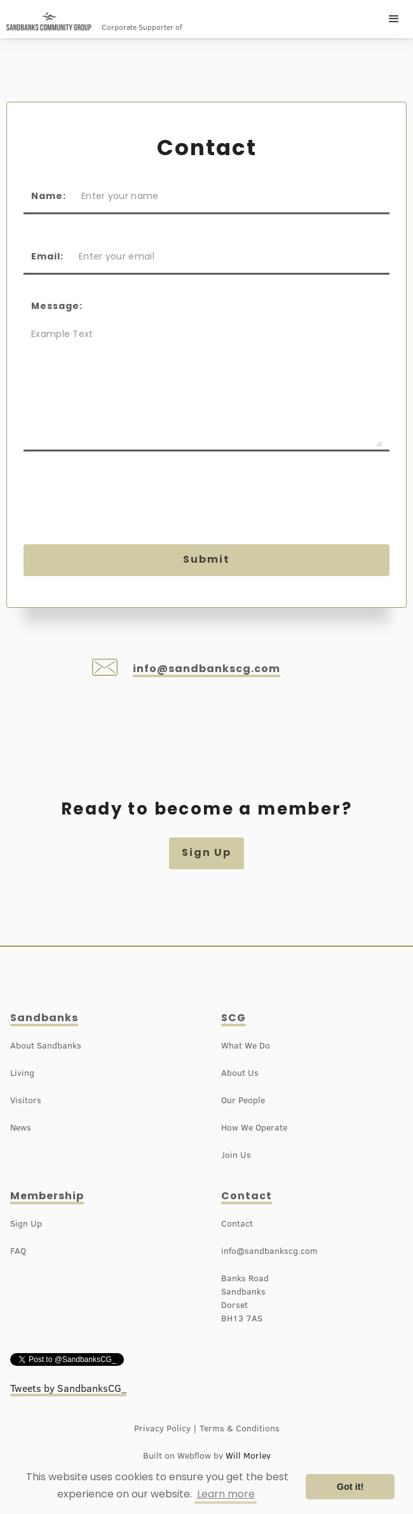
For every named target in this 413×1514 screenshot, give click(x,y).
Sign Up (206, 852)
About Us (240, 1072)
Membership (47, 1195)
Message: (57, 306)
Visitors (25, 1100)
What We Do (245, 1045)
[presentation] (120, 501)
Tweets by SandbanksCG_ (68, 1388)
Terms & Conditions (240, 1428)
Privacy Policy (162, 1428)
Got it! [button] (350, 1487)
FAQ (18, 1250)
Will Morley (248, 1455)
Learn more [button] (226, 1494)
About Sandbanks (45, 1045)
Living (22, 1072)
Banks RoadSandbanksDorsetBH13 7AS (245, 1298)
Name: (48, 196)
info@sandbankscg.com (206, 668)
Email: (47, 256)
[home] (48, 21)
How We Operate (254, 1127)
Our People (243, 1100)
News (20, 1127)
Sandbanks (44, 1017)
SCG (233, 1017)
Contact (246, 1195)
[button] (394, 19)
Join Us (236, 1154)
